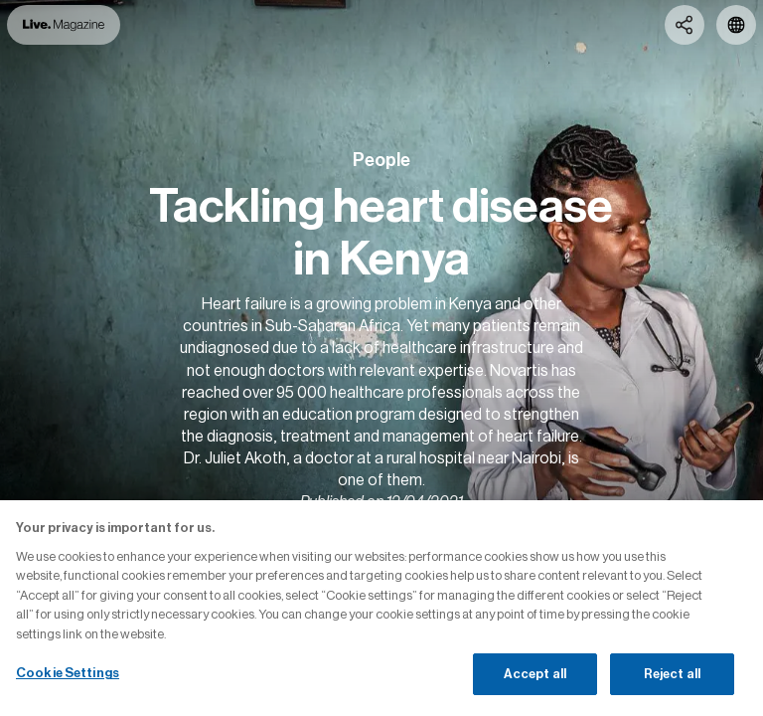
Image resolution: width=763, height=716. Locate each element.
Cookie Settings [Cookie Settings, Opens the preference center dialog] (67, 672)
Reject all (672, 673)
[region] (381, 608)
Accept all (535, 673)
